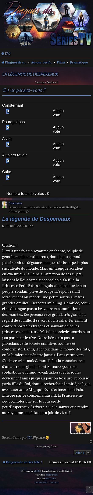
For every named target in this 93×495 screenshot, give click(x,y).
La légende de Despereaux (30, 74)
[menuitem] (6, 53)
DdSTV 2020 (50, 478)
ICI (29, 438)
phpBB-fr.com (52, 475)
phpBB (37, 471)
